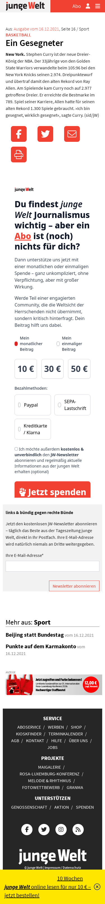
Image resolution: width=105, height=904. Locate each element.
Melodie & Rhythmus (49, 780)
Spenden (85, 807)
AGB (15, 740)
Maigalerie (49, 767)
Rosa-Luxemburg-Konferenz (50, 774)
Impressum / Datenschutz (63, 867)
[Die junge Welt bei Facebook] (27, 828)
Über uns (78, 740)
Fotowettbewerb (41, 787)
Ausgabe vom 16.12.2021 (36, 29)
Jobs (52, 747)
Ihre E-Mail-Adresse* (25, 555)
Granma (75, 787)
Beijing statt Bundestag (35, 634)
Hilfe (56, 740)
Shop (76, 727)
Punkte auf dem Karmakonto (41, 646)
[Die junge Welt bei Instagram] (61, 828)
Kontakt (35, 740)
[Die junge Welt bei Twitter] (44, 828)
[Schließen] (97, 887)
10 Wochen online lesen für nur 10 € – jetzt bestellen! (47, 887)
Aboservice (29, 727)
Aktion (61, 807)
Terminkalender (65, 734)
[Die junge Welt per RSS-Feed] (78, 828)
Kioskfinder (28, 734)
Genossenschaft (29, 807)
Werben (56, 727)
